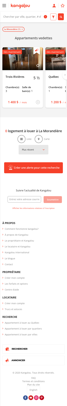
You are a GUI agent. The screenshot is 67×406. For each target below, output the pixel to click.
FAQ (33, 377)
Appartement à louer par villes (21, 334)
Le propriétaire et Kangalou (19, 240)
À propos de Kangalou (16, 234)
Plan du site (33, 384)
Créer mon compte (15, 277)
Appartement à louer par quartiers (23, 328)
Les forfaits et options (16, 283)
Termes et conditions (33, 381)
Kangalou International (17, 252)
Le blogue (10, 258)
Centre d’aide (12, 289)
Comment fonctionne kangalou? (22, 228)
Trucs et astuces (13, 309)
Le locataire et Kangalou (17, 246)
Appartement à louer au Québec (22, 322)
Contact (9, 264)
